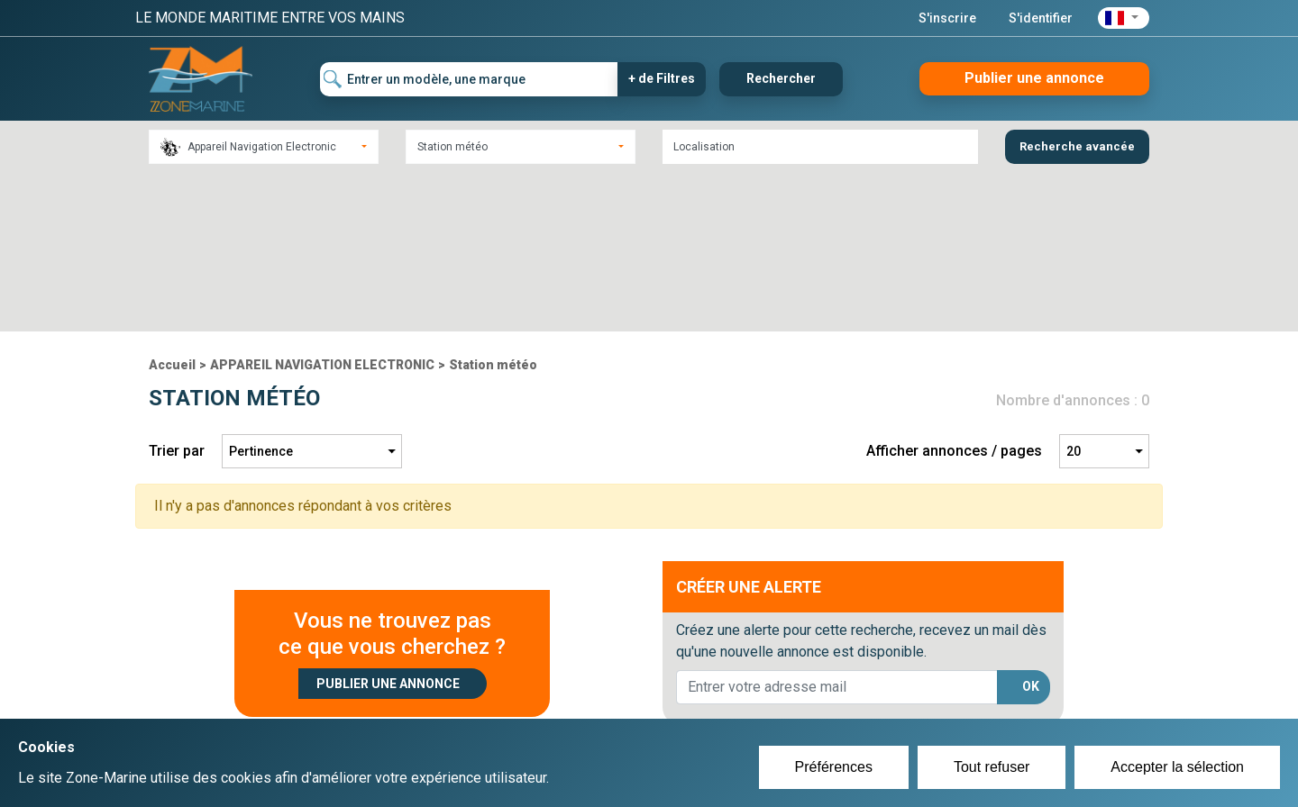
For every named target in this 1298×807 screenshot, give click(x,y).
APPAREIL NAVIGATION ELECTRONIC (322, 206)
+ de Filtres (661, 78)
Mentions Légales (910, 702)
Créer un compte (564, 681)
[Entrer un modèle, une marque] (469, 79)
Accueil (172, 206)
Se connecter (553, 702)
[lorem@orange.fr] (837, 529)
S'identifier (1041, 18)
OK (1030, 528)
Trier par (177, 292)
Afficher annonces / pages (954, 292)
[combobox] (264, 147)
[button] (1123, 18)
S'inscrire (947, 18)
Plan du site (890, 681)
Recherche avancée (1077, 146)
